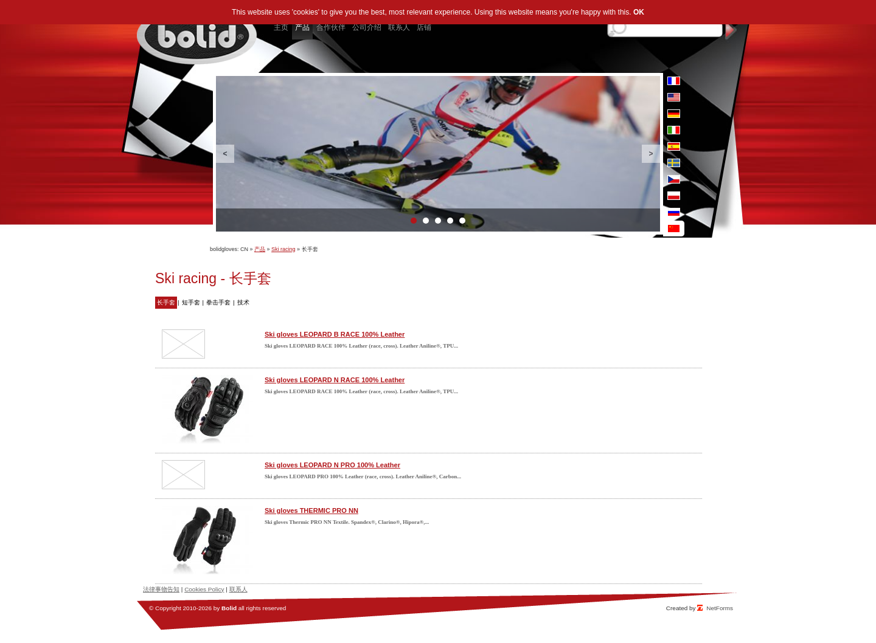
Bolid (229, 608)
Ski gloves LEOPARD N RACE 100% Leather (335, 379)
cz (673, 179)
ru (673, 212)
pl (673, 196)
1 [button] (414, 221)
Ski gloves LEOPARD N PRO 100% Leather (332, 465)
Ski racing (283, 249)
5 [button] (462, 221)
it (673, 130)
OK (638, 12)
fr (673, 81)
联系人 (238, 589)
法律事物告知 (161, 589)
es (673, 146)
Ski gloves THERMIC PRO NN (311, 510)
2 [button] (426, 221)
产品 (259, 249)
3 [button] (438, 221)
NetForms (719, 608)
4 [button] (450, 221)
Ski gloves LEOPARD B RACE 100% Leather (335, 334)
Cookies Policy (204, 589)
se (673, 163)
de (673, 114)
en (673, 97)
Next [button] (651, 154)
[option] (438, 154)
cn (673, 228)
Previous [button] (225, 154)
